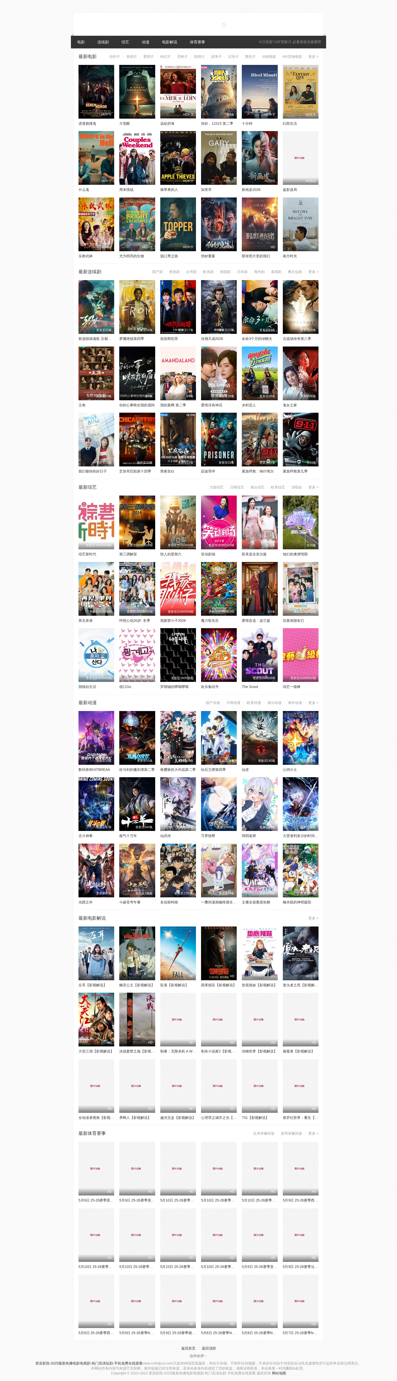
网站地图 (279, 1373)
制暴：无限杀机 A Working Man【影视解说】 (195, 1051)
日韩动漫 (233, 703)
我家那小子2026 (173, 621)
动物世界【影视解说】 (259, 1051)
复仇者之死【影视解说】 (302, 985)
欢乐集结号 (210, 687)
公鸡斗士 (290, 770)
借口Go (125, 687)
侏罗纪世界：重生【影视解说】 (307, 1118)
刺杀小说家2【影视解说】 (221, 1051)
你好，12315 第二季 (217, 123)
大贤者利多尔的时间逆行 (302, 836)
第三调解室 (128, 554)
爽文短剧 (295, 272)
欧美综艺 (278, 487)
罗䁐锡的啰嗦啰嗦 (174, 687)
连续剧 (103, 42)
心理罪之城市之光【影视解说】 (226, 1118)
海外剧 (259, 272)
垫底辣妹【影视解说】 (259, 985)
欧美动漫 (254, 703)
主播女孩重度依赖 (256, 902)
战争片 (216, 56)
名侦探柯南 (169, 902)
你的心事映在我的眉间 (137, 405)
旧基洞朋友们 (293, 621)
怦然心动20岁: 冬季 (134, 621)
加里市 (206, 190)
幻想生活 (290, 123)
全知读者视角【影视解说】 (99, 1118)
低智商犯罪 (169, 339)
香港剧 (174, 272)
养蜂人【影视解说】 (135, 1118)
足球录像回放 (263, 1133)
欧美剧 (208, 272)
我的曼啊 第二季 (173, 405)
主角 (82, 405)
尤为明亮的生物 (131, 256)
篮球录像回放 (291, 1133)
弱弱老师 (249, 836)
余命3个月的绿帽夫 (257, 339)
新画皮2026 (251, 190)
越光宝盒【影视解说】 (178, 1118)
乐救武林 (85, 256)
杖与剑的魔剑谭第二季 (137, 770)
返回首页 (188, 1348)
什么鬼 (83, 190)
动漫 (145, 42)
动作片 (114, 56)
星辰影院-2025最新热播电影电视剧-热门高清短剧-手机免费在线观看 (89, 1363)
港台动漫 (274, 703)
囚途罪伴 (208, 471)
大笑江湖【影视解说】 (96, 1051)
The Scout (250, 687)
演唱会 (296, 487)
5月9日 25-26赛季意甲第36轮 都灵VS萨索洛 (276, 1267)
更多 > (313, 56)
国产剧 (157, 272)
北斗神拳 (85, 836)
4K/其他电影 (292, 56)
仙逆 (245, 770)
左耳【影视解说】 (92, 985)
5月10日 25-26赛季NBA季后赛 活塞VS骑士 (112, 1267)
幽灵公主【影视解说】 (137, 985)
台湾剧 (191, 272)
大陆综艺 (216, 487)
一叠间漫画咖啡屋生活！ (220, 902)
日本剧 (242, 272)
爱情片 (148, 56)
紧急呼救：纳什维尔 (258, 471)
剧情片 (199, 56)
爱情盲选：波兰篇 (256, 621)
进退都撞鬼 (87, 123)
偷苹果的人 (169, 190)
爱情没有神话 (211, 405)
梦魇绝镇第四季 (131, 339)
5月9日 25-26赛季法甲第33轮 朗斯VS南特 (316, 1267)
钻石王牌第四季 (213, 770)
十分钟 (247, 123)
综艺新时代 (87, 554)
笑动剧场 (208, 554)
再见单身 (85, 621)
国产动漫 (213, 703)
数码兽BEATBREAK (94, 770)
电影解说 (169, 42)
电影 (81, 42)
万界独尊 (208, 836)
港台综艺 (257, 487)
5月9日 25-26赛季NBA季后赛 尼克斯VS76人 (154, 1333)
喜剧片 (131, 56)
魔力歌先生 (210, 621)
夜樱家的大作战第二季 (178, 770)
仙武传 (165, 836)
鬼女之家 (290, 405)
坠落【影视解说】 (174, 985)
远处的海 (167, 123)
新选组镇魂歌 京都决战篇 (98, 339)
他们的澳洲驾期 (295, 554)
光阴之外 (85, 902)
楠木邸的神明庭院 (297, 902)
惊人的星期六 (171, 554)
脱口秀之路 (169, 256)
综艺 (125, 42)
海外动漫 (295, 703)
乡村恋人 (249, 405)
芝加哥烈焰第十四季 (135, 471)
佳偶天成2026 (212, 339)
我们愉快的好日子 (92, 471)
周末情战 (126, 190)
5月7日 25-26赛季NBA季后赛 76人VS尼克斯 (318, 1333)
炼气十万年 (128, 836)
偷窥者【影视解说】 (299, 1051)
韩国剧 (225, 272)
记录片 (233, 56)
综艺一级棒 (292, 687)
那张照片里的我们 (256, 256)
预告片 (250, 56)
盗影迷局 (290, 190)
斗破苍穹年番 (130, 902)
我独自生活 (87, 687)
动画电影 (269, 56)
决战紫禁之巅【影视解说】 (140, 1051)
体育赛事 (197, 42)
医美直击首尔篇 (254, 554)
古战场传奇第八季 (297, 339)
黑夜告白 (167, 471)
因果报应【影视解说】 (218, 985)
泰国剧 (276, 272)
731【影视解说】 (255, 1118)
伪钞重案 (208, 256)
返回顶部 (209, 1348)
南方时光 (290, 256)
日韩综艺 (237, 487)
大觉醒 (124, 123)
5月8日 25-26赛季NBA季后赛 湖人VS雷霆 (275, 1333)
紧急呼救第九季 (295, 471)
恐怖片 (182, 56)
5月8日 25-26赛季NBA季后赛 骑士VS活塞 (234, 1333)
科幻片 (165, 56)
